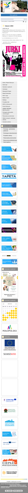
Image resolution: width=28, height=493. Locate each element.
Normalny (14, 255)
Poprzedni (2, 277)
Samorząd (5, 84)
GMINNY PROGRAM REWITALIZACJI (7, 109)
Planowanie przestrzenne (8, 116)
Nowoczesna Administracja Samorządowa (10, 141)
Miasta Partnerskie (7, 93)
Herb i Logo (5, 95)
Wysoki (8, 255)
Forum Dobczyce (6, 106)
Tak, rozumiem (9, 490)
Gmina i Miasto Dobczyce (8, 82)
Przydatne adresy (7, 135)
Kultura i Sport (6, 97)
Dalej (17, 277)
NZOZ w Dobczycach (7, 104)
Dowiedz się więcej (18, 490)
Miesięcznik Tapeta (7, 91)
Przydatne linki (6, 102)
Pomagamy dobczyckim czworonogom (8, 113)
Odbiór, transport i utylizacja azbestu (9, 118)
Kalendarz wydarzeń (7, 87)
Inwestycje (5, 89)
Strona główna (4, 21)
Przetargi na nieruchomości (10, 133)
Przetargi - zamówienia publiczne (9, 129)
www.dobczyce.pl (5, 485)
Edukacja (4, 100)
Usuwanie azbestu (7, 122)
